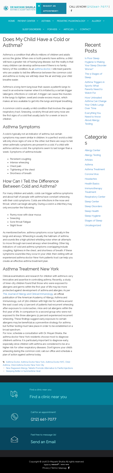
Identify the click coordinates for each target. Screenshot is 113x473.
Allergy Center (92, 150)
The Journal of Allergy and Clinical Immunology (28, 294)
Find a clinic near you (48, 396)
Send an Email (43, 441)
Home (11, 21)
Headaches (91, 178)
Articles (71, 29)
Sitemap (63, 468)
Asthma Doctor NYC (55, 362)
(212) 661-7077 (43, 419)
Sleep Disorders (34, 29)
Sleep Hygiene (93, 215)
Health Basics (92, 183)
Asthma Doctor (13, 362)
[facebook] (71, 10)
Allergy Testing (93, 155)
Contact (85, 29)
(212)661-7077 (97, 6)
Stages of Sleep (93, 220)
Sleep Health (92, 211)
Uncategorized (93, 225)
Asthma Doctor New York (33, 362)
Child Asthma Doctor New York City (27, 365)
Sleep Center (92, 201)
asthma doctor (42, 68)
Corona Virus (92, 174)
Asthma (48, 21)
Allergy (99, 21)
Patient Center (29, 21)
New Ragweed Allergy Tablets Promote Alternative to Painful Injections (39, 368)
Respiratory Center (95, 196)
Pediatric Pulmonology (73, 21)
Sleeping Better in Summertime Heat (23, 371)
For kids (54, 29)
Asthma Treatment (95, 169)
